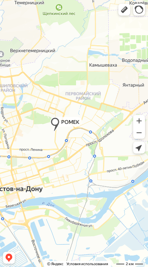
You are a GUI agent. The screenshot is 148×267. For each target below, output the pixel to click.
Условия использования (87, 264)
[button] (124, 10)
